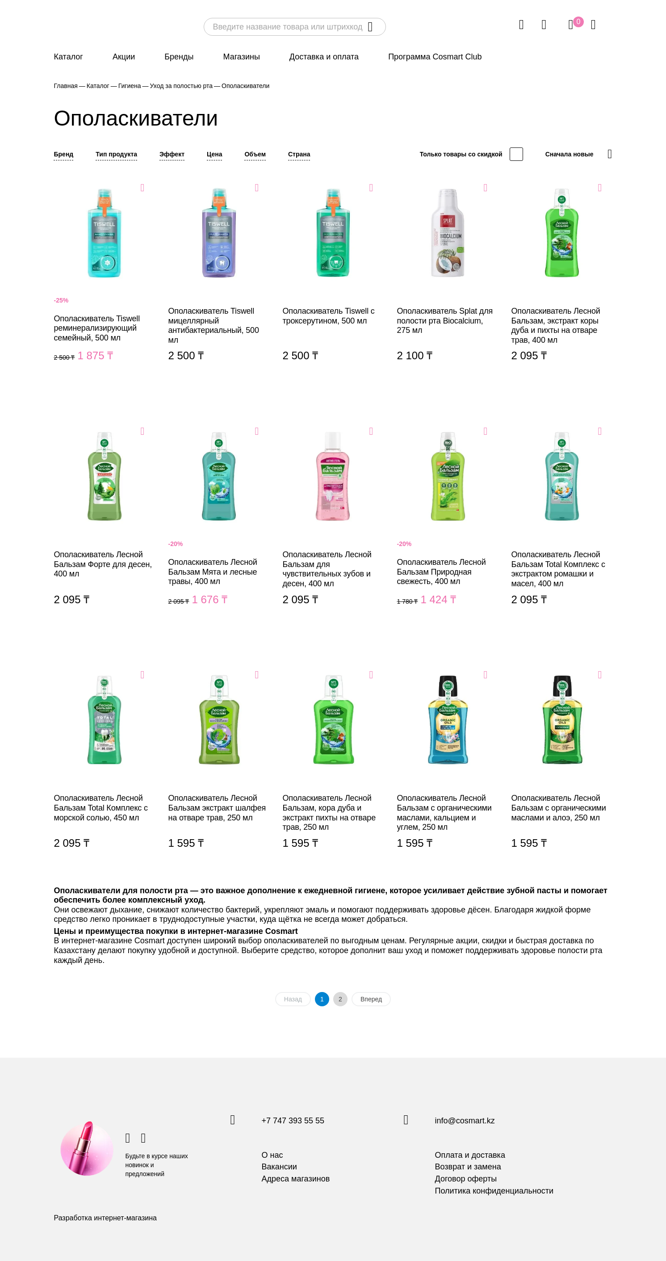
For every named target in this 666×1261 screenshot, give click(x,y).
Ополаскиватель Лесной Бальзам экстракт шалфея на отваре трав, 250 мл (218, 769)
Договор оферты (466, 1178)
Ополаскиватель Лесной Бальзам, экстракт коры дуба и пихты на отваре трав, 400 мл (561, 282)
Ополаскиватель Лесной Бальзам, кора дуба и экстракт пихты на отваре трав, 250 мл (333, 769)
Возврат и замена (468, 1166)
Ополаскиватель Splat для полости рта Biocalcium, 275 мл (447, 282)
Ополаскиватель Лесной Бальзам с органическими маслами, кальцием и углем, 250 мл (447, 769)
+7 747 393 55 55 (293, 1121)
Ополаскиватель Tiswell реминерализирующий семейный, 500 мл (104, 282)
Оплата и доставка (470, 1155)
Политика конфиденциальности (494, 1190)
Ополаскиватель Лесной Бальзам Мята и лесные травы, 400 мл (218, 526)
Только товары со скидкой (461, 154)
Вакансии (279, 1166)
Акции (124, 56)
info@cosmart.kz (465, 1121)
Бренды (178, 56)
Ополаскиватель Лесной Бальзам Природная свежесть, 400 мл (447, 526)
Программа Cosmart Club (435, 56)
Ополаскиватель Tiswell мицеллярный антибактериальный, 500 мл (218, 282)
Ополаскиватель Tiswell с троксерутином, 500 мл (333, 282)
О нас (272, 1155)
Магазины (241, 56)
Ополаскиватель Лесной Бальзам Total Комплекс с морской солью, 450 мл (104, 769)
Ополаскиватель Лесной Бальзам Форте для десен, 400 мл (104, 526)
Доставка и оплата (324, 56)
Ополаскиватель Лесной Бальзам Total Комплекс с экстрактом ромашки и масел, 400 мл (561, 526)
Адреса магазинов (296, 1178)
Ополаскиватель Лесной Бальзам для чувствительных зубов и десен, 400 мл (333, 526)
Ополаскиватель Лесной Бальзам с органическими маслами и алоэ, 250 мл (561, 769)
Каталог (68, 56)
